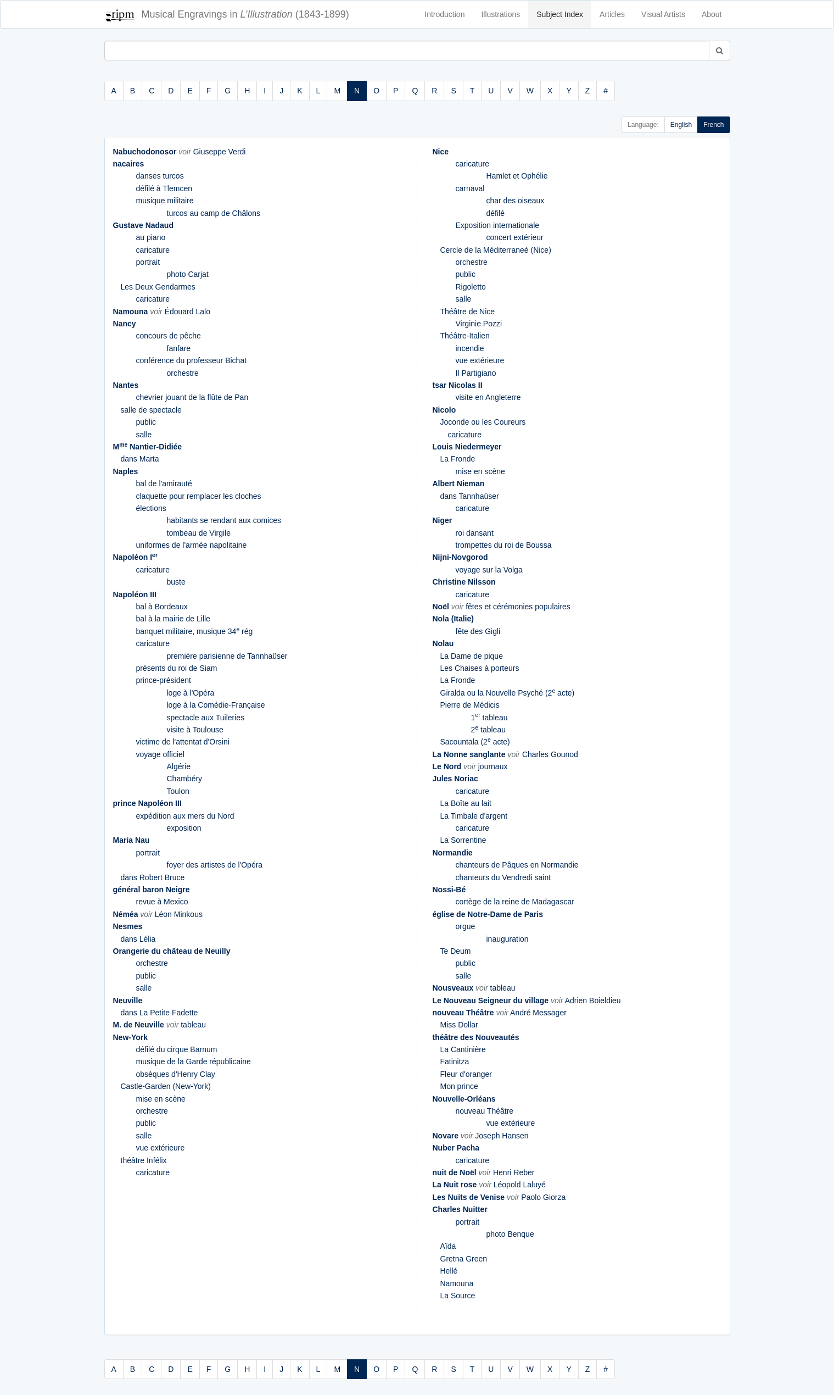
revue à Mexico (162, 901)
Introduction (444, 14)
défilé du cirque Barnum (176, 1049)
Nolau (443, 643)
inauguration (507, 939)
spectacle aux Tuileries (206, 717)
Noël (441, 606)
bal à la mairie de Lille (173, 618)
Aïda (448, 1246)
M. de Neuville (138, 1024)
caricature (153, 250)
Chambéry (185, 778)
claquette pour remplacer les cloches (198, 496)
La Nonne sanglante (469, 754)
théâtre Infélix (144, 1160)
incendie (470, 348)
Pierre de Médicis (470, 705)
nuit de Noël (455, 1172)
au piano (151, 237)
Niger (442, 520)
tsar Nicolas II (458, 385)
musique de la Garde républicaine (193, 1061)
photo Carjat (188, 274)
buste (176, 581)
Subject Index (559, 14)
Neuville (128, 1000)
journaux (493, 766)
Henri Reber (513, 1172)
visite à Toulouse (195, 729)
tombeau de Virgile (199, 533)
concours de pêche (168, 335)
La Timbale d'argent (474, 816)
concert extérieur (515, 237)
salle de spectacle (151, 409)
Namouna (130, 311)
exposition (184, 828)
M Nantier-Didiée (147, 446)
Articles (612, 14)
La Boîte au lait (465, 803)
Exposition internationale (498, 225)
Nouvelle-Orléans (464, 1098)
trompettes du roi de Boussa (504, 545)
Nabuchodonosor (145, 151)
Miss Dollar (459, 1024)
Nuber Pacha (456, 1147)
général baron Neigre (151, 889)
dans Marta (140, 458)
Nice (441, 151)
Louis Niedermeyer (467, 446)
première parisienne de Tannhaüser (227, 656)
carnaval (470, 188)
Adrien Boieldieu (593, 1000)
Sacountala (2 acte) (475, 741)
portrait (148, 262)
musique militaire (165, 200)
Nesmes (128, 926)
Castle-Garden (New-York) (166, 1086)
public (146, 422)
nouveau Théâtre (463, 1012)
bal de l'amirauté (164, 483)
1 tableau (489, 717)
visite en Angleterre (488, 397)
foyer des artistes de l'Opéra (215, 864)
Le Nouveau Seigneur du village (491, 1000)
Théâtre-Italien (465, 335)
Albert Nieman (459, 483)
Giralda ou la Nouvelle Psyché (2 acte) (507, 692)
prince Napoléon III (147, 803)
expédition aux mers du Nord (185, 816)
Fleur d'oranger (466, 1074)
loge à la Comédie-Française (216, 705)
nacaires (128, 163)
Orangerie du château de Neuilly (172, 951)
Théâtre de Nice (467, 311)
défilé (495, 213)
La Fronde (457, 458)
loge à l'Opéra (191, 692)
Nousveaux (453, 987)
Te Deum (455, 951)
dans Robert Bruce (153, 877)
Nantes (126, 385)
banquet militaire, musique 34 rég (194, 631)
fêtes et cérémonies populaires (518, 606)
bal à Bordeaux (162, 606)
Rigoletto (471, 286)
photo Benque (510, 1234)
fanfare (179, 348)
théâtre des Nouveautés (476, 1037)
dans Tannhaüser (469, 496)
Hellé (449, 1270)
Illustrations (500, 14)
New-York (130, 1037)
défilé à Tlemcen (164, 188)
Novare (445, 1135)
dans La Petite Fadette (159, 1012)
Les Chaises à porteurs (479, 668)
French (713, 125)
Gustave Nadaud (143, 225)
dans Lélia (138, 939)
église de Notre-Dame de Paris (488, 914)
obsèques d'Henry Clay (175, 1074)
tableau (193, 1024)
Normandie (453, 852)
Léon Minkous (179, 914)
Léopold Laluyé (520, 1184)
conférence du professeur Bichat (191, 360)
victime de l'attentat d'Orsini (183, 741)
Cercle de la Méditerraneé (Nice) (495, 250)
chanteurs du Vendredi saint (503, 877)
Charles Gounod (550, 754)
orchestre (183, 373)
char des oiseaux (515, 200)
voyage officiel (160, 754)
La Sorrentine (463, 840)
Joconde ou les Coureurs (483, 422)
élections (151, 508)
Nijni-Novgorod (460, 557)
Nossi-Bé (449, 889)
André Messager (538, 1012)
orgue (465, 926)
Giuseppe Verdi (219, 151)
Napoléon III (134, 594)
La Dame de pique (471, 656)
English (681, 125)
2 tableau (488, 729)
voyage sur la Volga (489, 569)
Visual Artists (663, 14)
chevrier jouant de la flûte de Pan (192, 397)
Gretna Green (464, 1258)
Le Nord (447, 766)
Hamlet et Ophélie (517, 175)
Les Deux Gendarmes (158, 286)
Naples (125, 471)
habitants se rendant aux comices (224, 520)
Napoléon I (135, 557)
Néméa (125, 914)
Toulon (178, 791)
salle (144, 434)
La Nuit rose (455, 1184)
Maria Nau (131, 840)
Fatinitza (454, 1061)
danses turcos (160, 175)
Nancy (124, 323)
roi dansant (475, 533)
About (712, 14)
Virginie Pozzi (479, 323)
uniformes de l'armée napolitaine (191, 545)
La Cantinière (463, 1049)
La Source (457, 1295)
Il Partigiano (476, 373)
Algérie (179, 766)
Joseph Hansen (501, 1135)
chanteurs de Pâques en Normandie (517, 864)
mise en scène (161, 1098)
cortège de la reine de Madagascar (515, 901)
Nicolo (444, 409)
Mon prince (459, 1086)
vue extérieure (160, 1147)
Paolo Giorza (543, 1197)
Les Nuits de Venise (469, 1197)
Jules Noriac (455, 778)
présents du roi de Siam (176, 668)
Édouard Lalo (187, 311)
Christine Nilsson (464, 581)
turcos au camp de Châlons (213, 213)
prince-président (163, 680)
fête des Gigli (478, 631)
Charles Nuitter (460, 1209)
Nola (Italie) (453, 618)
